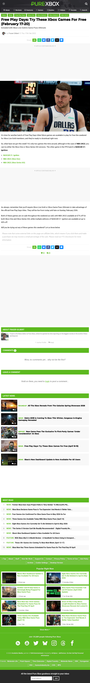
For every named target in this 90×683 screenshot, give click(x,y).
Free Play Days (20, 15)
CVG (53, 665)
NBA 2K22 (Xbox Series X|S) (14, 163)
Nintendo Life (12, 661)
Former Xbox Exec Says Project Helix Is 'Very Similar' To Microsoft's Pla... (37, 505)
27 (14, 464)
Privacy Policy (59, 559)
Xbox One (31, 15)
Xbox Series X (41, 15)
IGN (76, 661)
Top (4, 559)
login (47, 381)
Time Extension (38, 661)
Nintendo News (67, 661)
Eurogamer (84, 661)
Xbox (10, 15)
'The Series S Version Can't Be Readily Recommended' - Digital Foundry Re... (38, 528)
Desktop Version (56, 563)
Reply (51, 342)
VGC (31, 665)
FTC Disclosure (68, 237)
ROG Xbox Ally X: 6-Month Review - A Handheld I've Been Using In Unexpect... (40, 538)
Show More (45, 630)
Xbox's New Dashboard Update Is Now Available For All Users (33, 533)
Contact (49, 559)
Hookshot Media (17, 653)
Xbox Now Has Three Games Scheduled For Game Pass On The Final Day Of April (40, 547)
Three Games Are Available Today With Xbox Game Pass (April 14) (35, 519)
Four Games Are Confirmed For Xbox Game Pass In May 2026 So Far (36, 514)
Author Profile (40, 342)
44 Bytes (54, 653)
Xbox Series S (53, 15)
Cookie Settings (42, 563)
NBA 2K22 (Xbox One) (11, 159)
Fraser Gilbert (14, 33)
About (10, 559)
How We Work (27, 559)
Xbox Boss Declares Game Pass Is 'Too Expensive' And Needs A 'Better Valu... (39, 509)
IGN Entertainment (37, 653)
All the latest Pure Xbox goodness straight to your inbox (45, 674)
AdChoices (62, 653)
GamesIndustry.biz (42, 665)
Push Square (25, 661)
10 (14, 423)
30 (14, 437)
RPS (59, 665)
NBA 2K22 (64, 15)
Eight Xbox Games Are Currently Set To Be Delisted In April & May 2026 (36, 524)
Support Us (39, 559)
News (4, 15)
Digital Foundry (52, 661)
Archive (30, 563)
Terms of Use (72, 559)
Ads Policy (84, 559)
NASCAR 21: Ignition (11, 155)
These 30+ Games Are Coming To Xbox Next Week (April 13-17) (35, 543)
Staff (17, 559)
